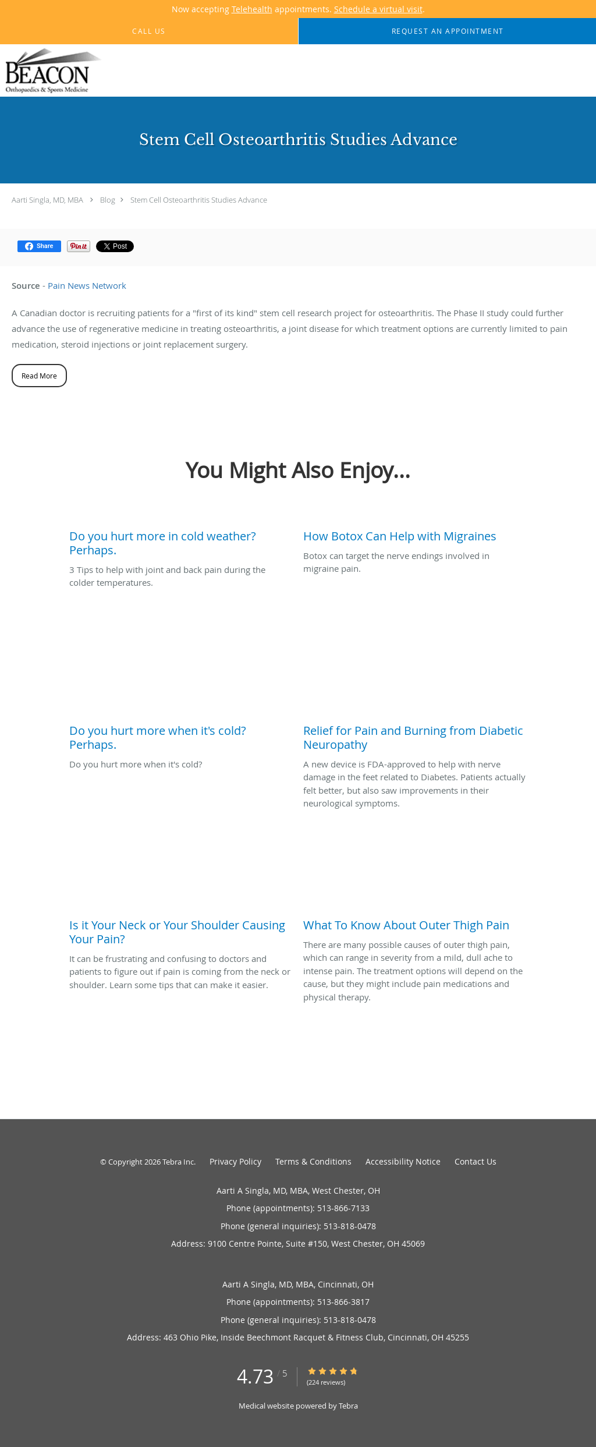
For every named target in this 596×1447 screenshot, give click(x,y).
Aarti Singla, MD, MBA (47, 199)
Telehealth (252, 9)
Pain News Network (87, 285)
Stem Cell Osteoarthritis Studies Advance (198, 199)
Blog (107, 199)
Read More (39, 375)
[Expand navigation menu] (580, 71)
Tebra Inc (178, 1161)
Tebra (348, 1405)
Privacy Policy (235, 1161)
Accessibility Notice (403, 1161)
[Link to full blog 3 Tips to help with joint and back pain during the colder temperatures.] (180, 540)
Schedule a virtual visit (378, 9)
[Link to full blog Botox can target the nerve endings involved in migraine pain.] (414, 533)
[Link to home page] (51, 71)
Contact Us (475, 1161)
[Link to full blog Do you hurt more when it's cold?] (180, 735)
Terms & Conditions (313, 1161)
